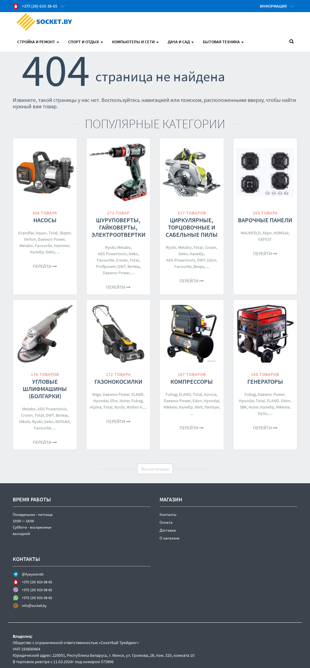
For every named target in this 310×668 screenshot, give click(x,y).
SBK (243, 407)
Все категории (155, 469)
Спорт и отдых (85, 41)
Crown (122, 260)
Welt (199, 407)
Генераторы (265, 381)
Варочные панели (265, 220)
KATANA (62, 421)
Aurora (210, 394)
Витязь (133, 266)
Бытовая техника (223, 41)
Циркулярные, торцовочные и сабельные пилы (192, 227)
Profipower (106, 266)
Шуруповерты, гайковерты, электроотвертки (118, 227)
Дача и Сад (181, 41)
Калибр (37, 252)
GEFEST (265, 239)
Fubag (137, 400)
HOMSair (281, 233)
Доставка (168, 530)
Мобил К (134, 407)
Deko (50, 252)
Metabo (26, 245)
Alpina (95, 407)
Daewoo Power (51, 239)
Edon (211, 260)
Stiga (96, 394)
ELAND (137, 394)
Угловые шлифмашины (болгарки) (45, 389)
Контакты (168, 514)
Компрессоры (191, 381)
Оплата (166, 522)
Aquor (41, 233)
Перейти (45, 266)
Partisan (212, 407)
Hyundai (100, 400)
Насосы (45, 220)
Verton (30, 239)
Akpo (267, 233)
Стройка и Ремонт (38, 41)
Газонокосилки (118, 381)
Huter (125, 400)
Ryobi (110, 247)
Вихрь (199, 266)
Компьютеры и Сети (135, 41)
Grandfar (26, 233)
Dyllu (263, 413)
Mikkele (170, 407)
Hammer (61, 245)
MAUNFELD (251, 233)
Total (53, 233)
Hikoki (24, 421)
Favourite (43, 245)
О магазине (169, 538)
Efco (114, 400)
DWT (121, 266)
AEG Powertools (112, 253)
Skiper (65, 233)
